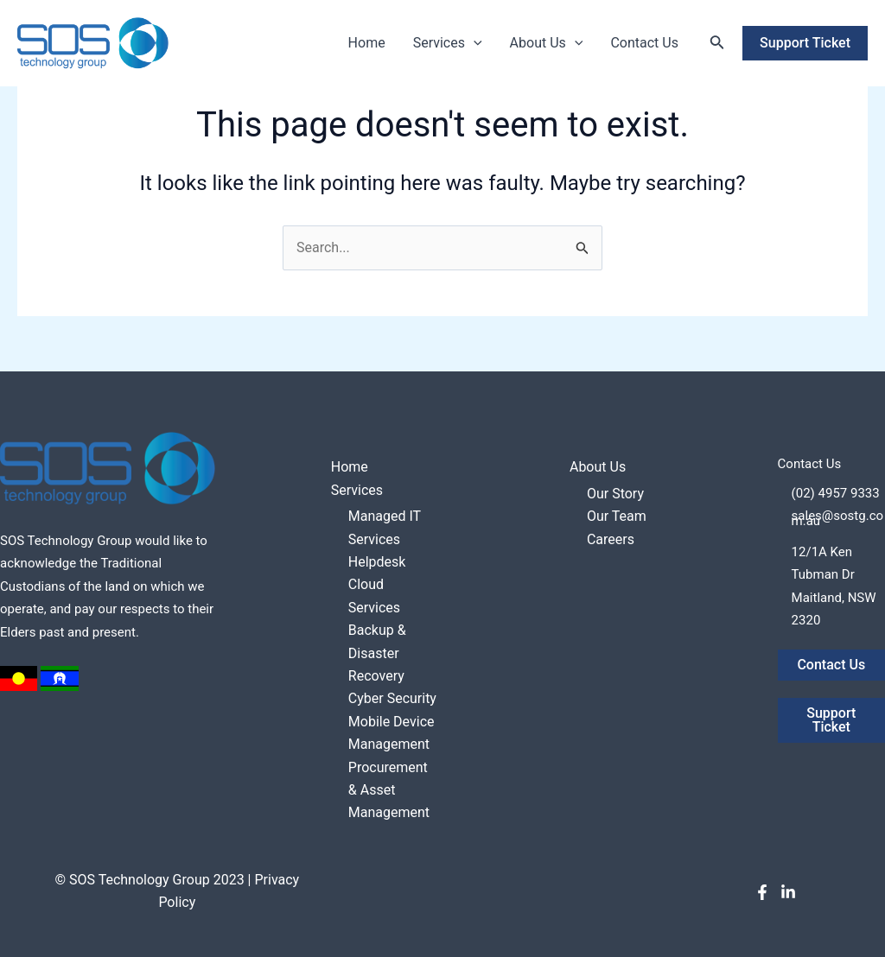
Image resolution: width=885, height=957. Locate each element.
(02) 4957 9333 (836, 493)
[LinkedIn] (788, 892)
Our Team (616, 516)
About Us (546, 43)
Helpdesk (377, 562)
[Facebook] (762, 892)
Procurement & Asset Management (389, 790)
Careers (610, 539)
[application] (473, 43)
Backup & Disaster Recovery (377, 653)
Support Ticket (831, 720)
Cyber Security (392, 698)
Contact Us (644, 43)
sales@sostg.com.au (837, 518)
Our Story (615, 493)
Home (366, 43)
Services (447, 43)
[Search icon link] (717, 43)
